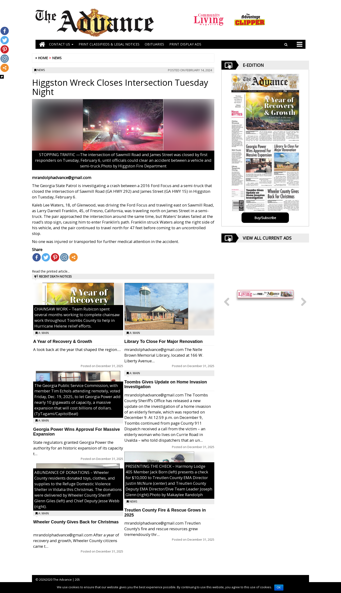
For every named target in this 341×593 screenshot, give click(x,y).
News (57, 58)
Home (43, 58)
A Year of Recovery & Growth (62, 341)
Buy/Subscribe (265, 218)
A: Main (43, 333)
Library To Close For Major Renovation (163, 341)
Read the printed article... (51, 271)
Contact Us (61, 44)
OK (279, 587)
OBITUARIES (154, 44)
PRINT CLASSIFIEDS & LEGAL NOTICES (109, 44)
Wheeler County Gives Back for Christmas (76, 522)
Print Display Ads (185, 44)
